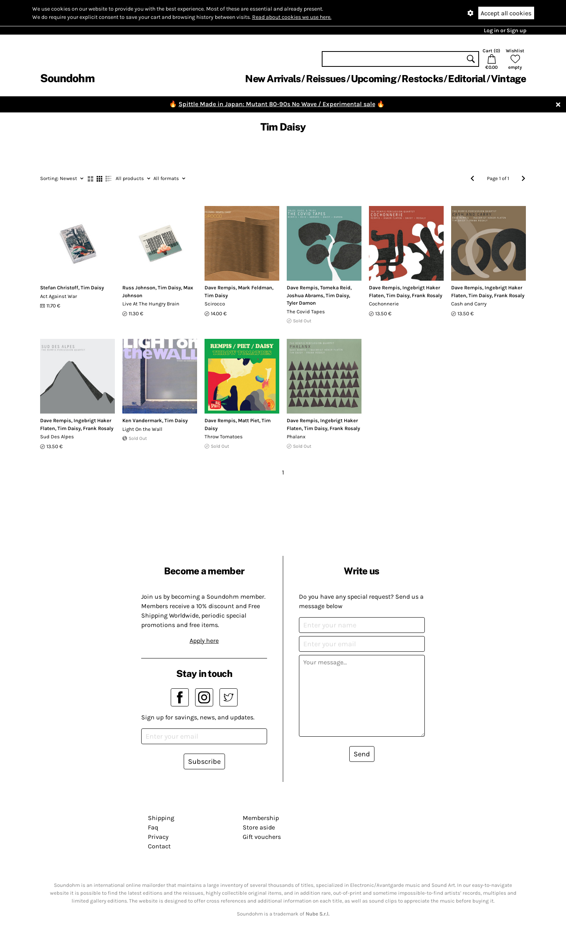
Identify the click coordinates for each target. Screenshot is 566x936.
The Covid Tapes (306, 311)
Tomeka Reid (335, 288)
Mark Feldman (255, 288)
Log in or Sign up (505, 30)
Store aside (259, 827)
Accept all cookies (506, 13)
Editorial (466, 79)
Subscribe (204, 761)
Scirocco (215, 304)
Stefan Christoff (59, 288)
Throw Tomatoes (224, 436)
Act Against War (58, 296)
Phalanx (296, 436)
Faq (153, 827)
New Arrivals (273, 79)
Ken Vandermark (142, 420)
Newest (61, 178)
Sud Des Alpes (57, 436)
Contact (159, 846)
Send (362, 754)
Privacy (158, 836)
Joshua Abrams (305, 295)
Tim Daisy (92, 288)
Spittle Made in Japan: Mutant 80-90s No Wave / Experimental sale (277, 104)
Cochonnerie (384, 304)
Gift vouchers (262, 836)
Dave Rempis (220, 288)
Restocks (422, 79)
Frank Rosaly (427, 295)
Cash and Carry (469, 304)
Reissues (326, 79)
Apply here (204, 640)
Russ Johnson (138, 288)
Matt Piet (248, 420)
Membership (261, 818)
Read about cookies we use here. (292, 17)
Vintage (508, 79)
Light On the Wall (142, 429)
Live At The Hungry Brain (150, 304)
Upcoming (373, 79)
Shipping (161, 818)
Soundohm (67, 78)
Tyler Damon (301, 303)
